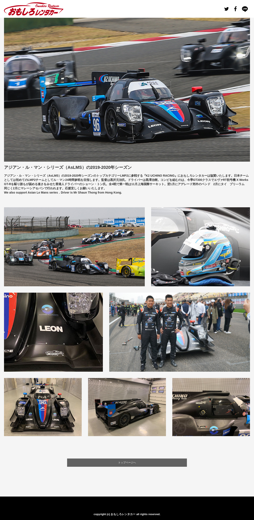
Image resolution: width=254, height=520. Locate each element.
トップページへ (127, 462)
